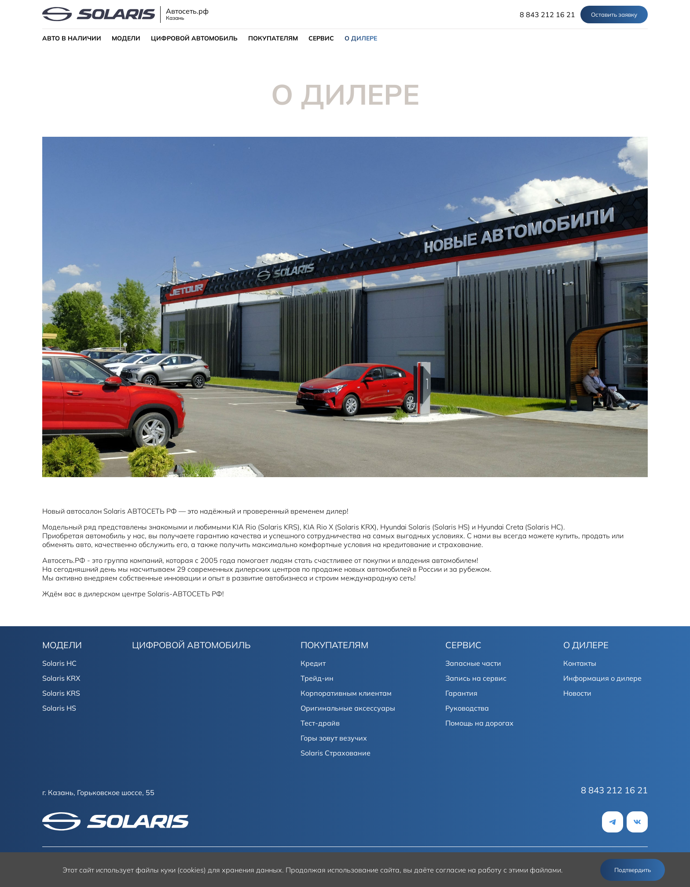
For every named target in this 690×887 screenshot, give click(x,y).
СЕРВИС (321, 38)
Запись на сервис (475, 678)
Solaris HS (59, 708)
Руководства (467, 708)
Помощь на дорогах (479, 723)
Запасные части (473, 663)
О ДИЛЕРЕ (361, 38)
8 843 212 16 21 (547, 14)
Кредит (313, 663)
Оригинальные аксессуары (348, 708)
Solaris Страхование (336, 752)
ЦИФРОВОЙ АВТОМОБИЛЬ (194, 38)
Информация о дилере (602, 678)
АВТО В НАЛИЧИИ (71, 38)
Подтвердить (632, 869)
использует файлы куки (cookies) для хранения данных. (190, 869)
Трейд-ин (317, 678)
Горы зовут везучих (334, 738)
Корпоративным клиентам (346, 693)
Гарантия (461, 693)
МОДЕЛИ (126, 38)
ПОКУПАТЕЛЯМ (273, 38)
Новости (577, 693)
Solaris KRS (61, 693)
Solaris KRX (61, 678)
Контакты (579, 663)
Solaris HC (59, 663)
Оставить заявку (614, 14)
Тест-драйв (320, 723)
